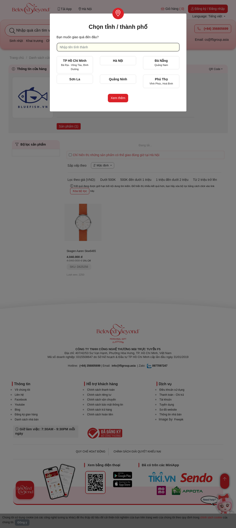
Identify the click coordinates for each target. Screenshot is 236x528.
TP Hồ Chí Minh (74, 64)
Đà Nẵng (161, 62)
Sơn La (74, 79)
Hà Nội (118, 60)
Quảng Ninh (118, 79)
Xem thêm (118, 98)
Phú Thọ (161, 81)
